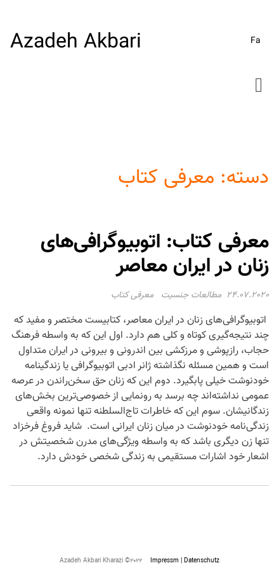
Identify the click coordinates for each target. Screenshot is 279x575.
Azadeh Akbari (75, 42)
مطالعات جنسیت (191, 295)
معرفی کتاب (132, 295)
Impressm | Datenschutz (184, 561)
